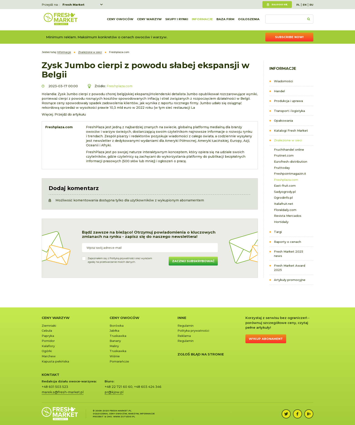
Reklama (184, 336)
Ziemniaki (49, 325)
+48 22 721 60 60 (118, 387)
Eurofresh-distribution (290, 161)
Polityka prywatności (193, 330)
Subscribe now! (289, 37)
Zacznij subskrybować (193, 261)
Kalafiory (48, 346)
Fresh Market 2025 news (288, 254)
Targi (278, 232)
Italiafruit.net (283, 203)
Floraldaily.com (285, 210)
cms (109, 416)
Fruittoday (282, 167)
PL (298, 4)
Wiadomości (283, 81)
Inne (182, 318)
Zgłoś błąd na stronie (201, 354)
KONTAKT (50, 374)
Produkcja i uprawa (288, 101)
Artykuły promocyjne (289, 280)
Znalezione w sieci (288, 140)
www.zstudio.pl (124, 416)
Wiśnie (115, 356)
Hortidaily (281, 222)
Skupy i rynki (176, 20)
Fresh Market (73, 4)
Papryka (48, 336)
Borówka (117, 325)
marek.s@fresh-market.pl (63, 392)
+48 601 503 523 (55, 387)
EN (305, 4)
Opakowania (283, 120)
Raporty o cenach (287, 242)
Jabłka (114, 330)
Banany (115, 341)
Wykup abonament (266, 338)
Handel (279, 91)
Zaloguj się (279, 4)
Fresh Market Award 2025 (289, 268)
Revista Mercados (287, 215)
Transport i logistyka (289, 111)
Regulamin (186, 325)
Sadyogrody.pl (285, 191)
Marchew (49, 356)
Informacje (202, 20)
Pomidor (48, 341)
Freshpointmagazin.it (290, 173)
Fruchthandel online (289, 149)
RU (311, 4)
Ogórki (47, 351)
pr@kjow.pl (114, 392)
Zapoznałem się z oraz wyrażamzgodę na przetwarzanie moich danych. (120, 260)
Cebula (47, 330)
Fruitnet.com (284, 155)
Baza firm (225, 20)
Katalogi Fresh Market (291, 130)
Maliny (114, 346)
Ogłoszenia (248, 20)
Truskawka (118, 336)
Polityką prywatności (122, 258)
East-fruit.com (285, 185)
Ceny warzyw (149, 20)
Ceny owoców (120, 20)
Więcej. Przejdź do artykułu (64, 114)
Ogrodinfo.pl (283, 197)
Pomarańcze (119, 361)
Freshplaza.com (286, 179)
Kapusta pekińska (55, 361)
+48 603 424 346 (147, 387)
